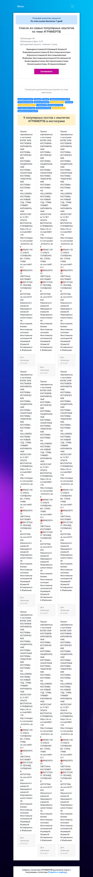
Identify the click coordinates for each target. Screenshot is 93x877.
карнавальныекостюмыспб (59, 99)
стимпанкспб (41, 105)
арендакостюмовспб (25, 99)
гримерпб (37, 99)
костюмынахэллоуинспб (26, 105)
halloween (69, 102)
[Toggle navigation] (72, 6)
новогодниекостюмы (55, 105)
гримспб (46, 99)
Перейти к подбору (57, 872)
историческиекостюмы (26, 108)
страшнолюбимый (58, 108)
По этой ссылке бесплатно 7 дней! (46, 21)
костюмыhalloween (57, 102)
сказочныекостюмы (43, 108)
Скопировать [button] (46, 71)
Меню (20, 6)
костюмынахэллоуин (25, 102)
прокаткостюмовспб (41, 102)
